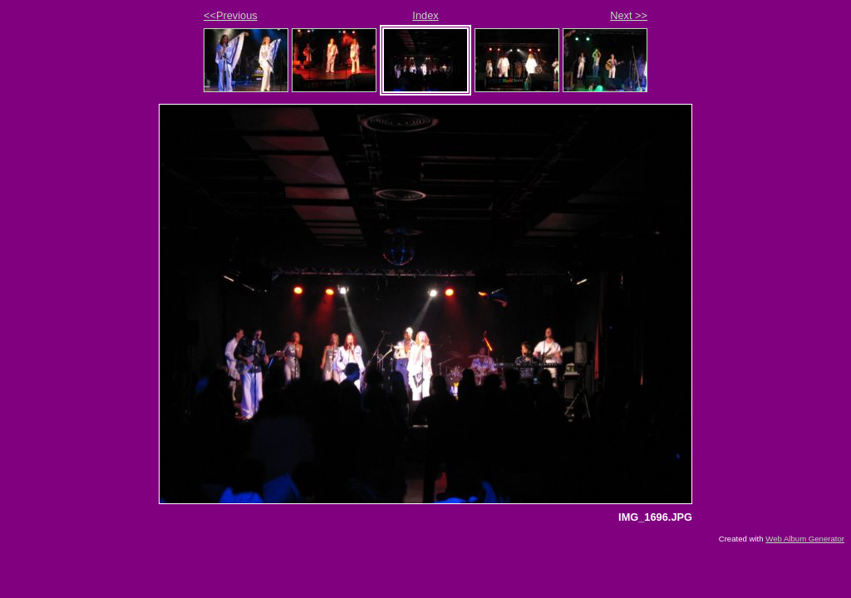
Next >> (628, 15)
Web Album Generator (804, 538)
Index (425, 15)
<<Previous (231, 15)
